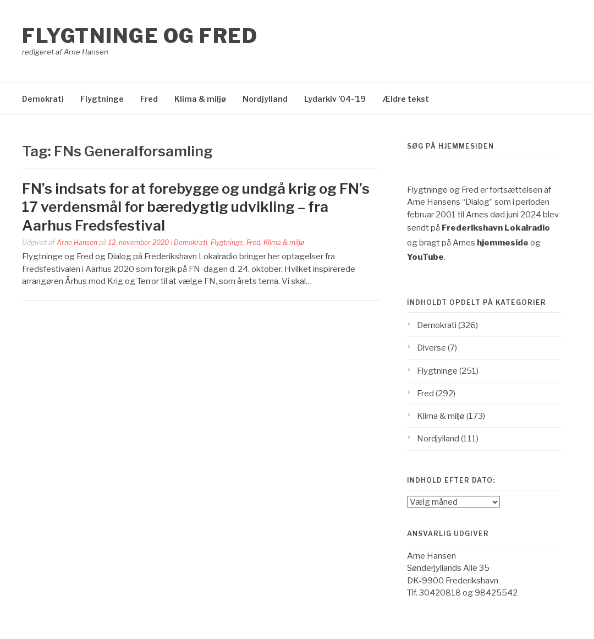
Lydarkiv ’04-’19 (335, 98)
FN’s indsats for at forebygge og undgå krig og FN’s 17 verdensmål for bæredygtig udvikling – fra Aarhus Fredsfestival (196, 207)
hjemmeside (503, 243)
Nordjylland (265, 98)
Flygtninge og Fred (139, 36)
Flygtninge (102, 98)
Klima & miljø (200, 98)
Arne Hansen (77, 242)
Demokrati (43, 98)
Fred (149, 98)
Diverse (431, 348)
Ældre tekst (405, 98)
